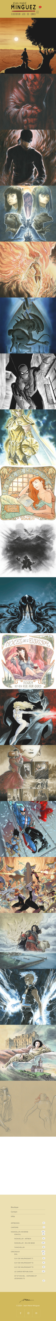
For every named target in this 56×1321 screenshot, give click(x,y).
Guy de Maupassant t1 (23, 1258)
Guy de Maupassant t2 (23, 1263)
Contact (14, 1212)
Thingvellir (19, 1247)
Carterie (14, 1227)
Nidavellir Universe (19, 1232)
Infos (13, 1216)
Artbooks (15, 1223)
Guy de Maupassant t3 (23, 1267)
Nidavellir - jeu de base (24, 1243)
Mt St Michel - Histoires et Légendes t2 (25, 1277)
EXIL (16, 1254)
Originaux (15, 1252)
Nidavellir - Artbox (22, 1239)
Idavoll (17, 1234)
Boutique (14, 1207)
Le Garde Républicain (23, 1271)
